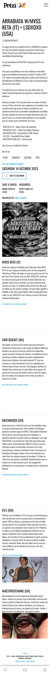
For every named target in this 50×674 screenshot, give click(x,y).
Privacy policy (20, 661)
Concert (15, 157)
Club (5, 157)
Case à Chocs (21, 197)
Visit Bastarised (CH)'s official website (15, 475)
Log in (25, 653)
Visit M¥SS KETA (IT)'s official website (14, 304)
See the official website (13, 164)
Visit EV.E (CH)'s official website (12, 555)
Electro (27, 157)
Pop (37, 157)
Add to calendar (14, 176)
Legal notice (30, 661)
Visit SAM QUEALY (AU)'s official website (15, 385)
